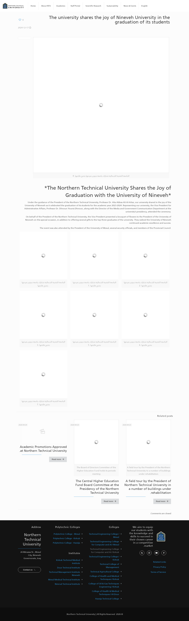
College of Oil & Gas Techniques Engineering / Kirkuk (104, 585)
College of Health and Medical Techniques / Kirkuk (104, 577)
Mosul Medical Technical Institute (64, 579)
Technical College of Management (109, 566)
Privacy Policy (159, 567)
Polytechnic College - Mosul (67, 534)
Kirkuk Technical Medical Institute (68, 561)
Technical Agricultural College (104, 571)
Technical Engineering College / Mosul (104, 535)
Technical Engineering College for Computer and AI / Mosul (104, 543)
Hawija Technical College (107, 598)
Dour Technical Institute (68, 567)
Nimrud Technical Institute (67, 584)
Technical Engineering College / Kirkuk (104, 558)
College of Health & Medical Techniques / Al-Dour (105, 593)
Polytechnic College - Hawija (66, 542)
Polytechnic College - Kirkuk (66, 538)
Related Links (159, 562)
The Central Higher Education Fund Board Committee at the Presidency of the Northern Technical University (97, 487)
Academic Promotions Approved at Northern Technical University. (43, 448)
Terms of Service (158, 572)
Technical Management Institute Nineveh (64, 573)
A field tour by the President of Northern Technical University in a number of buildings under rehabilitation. (147, 487)
